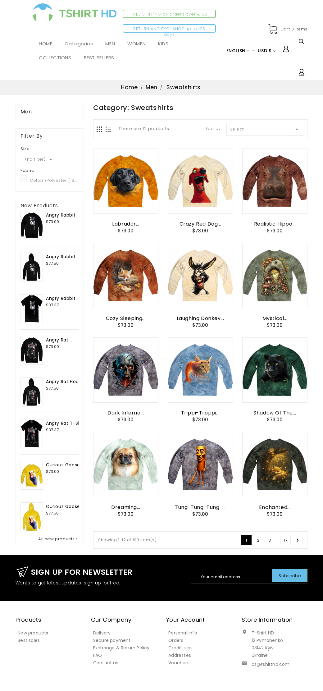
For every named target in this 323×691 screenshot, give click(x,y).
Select (265, 129)
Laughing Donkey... (200, 318)
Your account (185, 620)
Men (26, 112)
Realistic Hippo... (275, 223)
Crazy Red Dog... (200, 223)
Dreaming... (125, 507)
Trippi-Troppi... (200, 412)
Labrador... (125, 223)
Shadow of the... (274, 412)
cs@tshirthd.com (271, 664)
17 (285, 540)
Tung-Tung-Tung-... (200, 507)
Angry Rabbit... (62, 215)
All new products (58, 539)
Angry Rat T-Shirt (66, 423)
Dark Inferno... (125, 412)
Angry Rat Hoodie (66, 381)
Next (297, 540)
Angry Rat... (59, 340)
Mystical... (275, 318)
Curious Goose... (65, 465)
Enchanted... (275, 507)
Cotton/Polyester (54, 180)
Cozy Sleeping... (126, 318)
